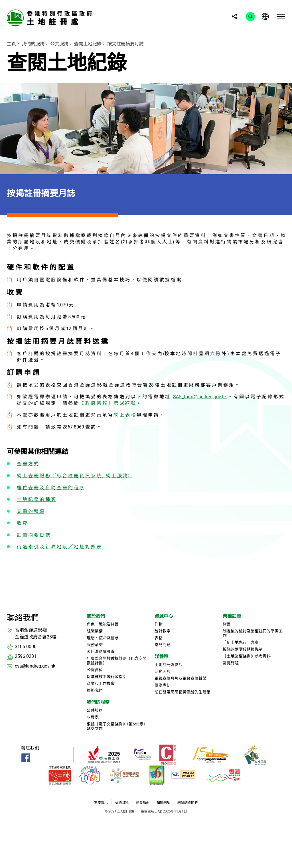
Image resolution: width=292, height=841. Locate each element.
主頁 (11, 44)
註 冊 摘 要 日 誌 (33, 535)
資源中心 (164, 616)
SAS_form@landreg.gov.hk (200, 396)
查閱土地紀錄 (88, 44)
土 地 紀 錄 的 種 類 (36, 499)
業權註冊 (232, 616)
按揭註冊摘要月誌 (125, 44)
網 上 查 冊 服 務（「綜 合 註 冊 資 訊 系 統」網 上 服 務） (74, 475)
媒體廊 (161, 656)
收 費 (22, 523)
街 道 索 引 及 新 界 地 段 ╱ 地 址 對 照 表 (59, 546)
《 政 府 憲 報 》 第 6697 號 (107, 403)
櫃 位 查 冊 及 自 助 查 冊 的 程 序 (50, 487)
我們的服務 (33, 44)
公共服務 (59, 44)
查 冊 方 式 (27, 463)
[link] (51, 18)
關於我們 (96, 616)
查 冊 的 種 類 (30, 511)
